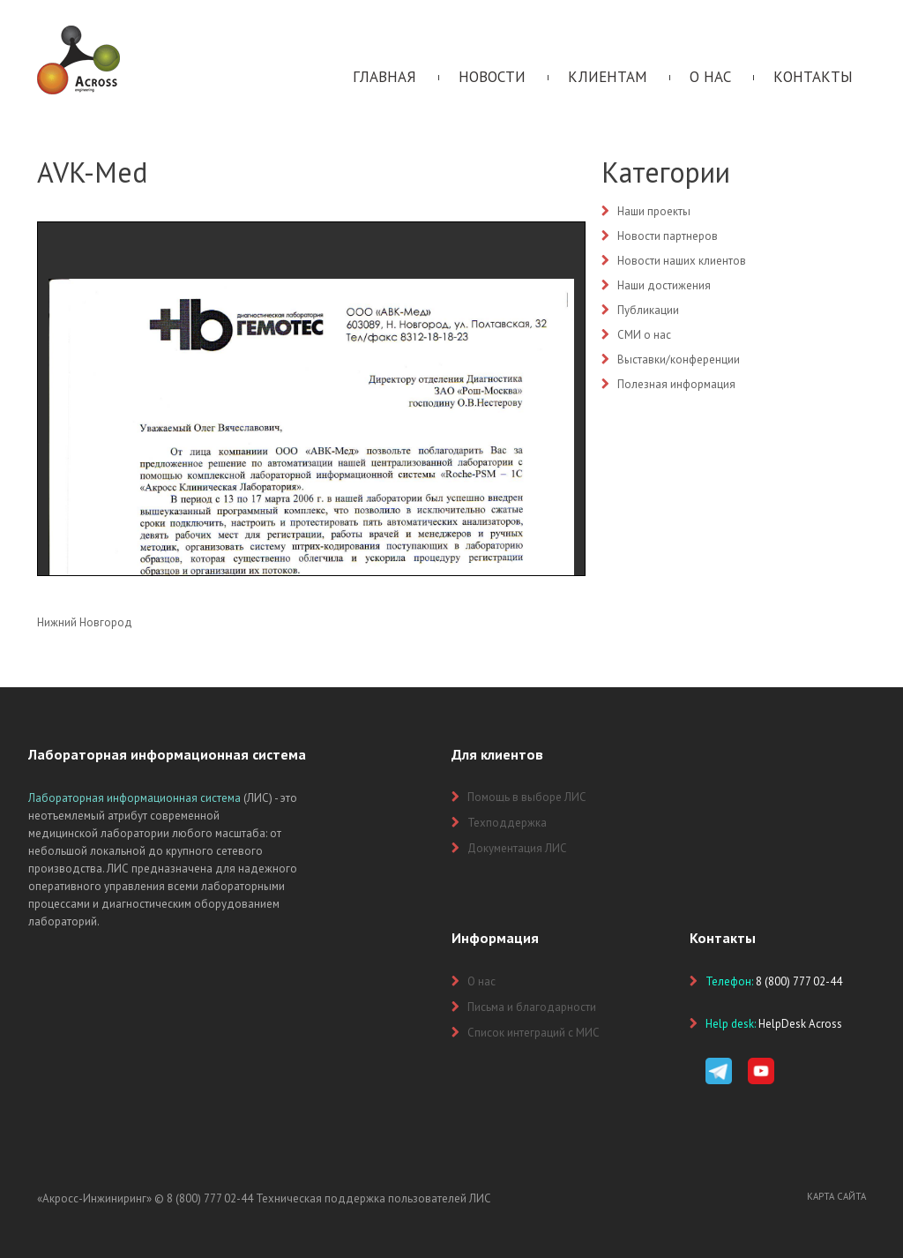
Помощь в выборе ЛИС (526, 797)
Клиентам (607, 76)
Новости (492, 76)
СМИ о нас (644, 334)
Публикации (648, 310)
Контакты (813, 76)
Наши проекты (653, 211)
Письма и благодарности (531, 1007)
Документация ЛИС (517, 848)
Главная (384, 76)
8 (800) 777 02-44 (210, 1198)
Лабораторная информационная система (134, 797)
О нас (710, 76)
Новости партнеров (667, 235)
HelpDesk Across (800, 1023)
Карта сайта (836, 1196)
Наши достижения (664, 285)
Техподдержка (507, 822)
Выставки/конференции (678, 359)
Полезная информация (676, 384)
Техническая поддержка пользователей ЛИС (373, 1198)
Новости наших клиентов (681, 260)
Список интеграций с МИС (533, 1032)
